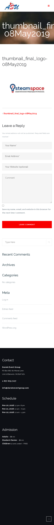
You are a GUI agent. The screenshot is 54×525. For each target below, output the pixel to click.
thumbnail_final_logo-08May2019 (20, 113)
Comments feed (9, 318)
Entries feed (7, 309)
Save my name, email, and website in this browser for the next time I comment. (26, 211)
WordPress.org (9, 328)
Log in (5, 300)
